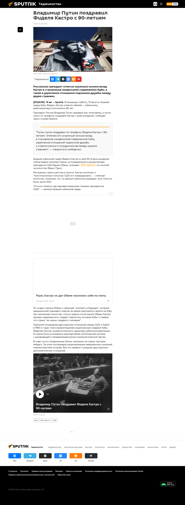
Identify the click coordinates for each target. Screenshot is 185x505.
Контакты (24, 471)
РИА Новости (88, 165)
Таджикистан (54, 447)
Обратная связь (64, 475)
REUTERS (38, 74)
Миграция (140, 447)
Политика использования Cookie (129, 471)
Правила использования (42, 471)
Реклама (59, 471)
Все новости (45, 420)
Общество (127, 447)
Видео (173, 447)
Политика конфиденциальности (98, 471)
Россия (88, 447)
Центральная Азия (73, 447)
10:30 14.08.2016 (40, 24)
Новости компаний (74, 471)
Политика (100, 447)
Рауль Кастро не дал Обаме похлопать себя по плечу (71, 295)
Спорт (164, 447)
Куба (54, 420)
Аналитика (152, 447)
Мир (36, 420)
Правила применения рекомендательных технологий (31, 475)
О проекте (12, 471)
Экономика (113, 447)
